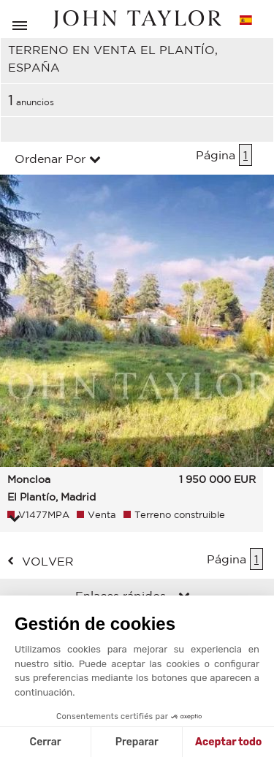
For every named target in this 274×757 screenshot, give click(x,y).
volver (48, 561)
